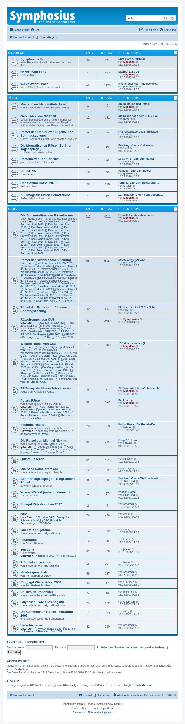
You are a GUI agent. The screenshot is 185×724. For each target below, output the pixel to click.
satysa (127, 161)
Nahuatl (56, 446)
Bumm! (63, 449)
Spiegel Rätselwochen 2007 (41, 504)
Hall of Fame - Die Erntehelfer (136, 424)
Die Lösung (125, 400)
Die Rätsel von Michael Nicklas (43, 440)
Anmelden (14, 642)
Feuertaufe (28, 540)
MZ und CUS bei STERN (36, 378)
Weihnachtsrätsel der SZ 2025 (53, 263)
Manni (127, 539)
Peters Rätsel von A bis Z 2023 (46, 414)
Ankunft (26, 449)
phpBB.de (108, 708)
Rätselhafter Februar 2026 (39, 159)
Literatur (69, 628)
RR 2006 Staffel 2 (50, 328)
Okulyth (127, 185)
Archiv (12, 209)
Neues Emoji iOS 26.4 (131, 259)
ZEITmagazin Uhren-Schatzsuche (45, 195)
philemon (128, 591)
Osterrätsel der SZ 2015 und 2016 (54, 300)
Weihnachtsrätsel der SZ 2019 (56, 286)
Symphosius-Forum (35, 59)
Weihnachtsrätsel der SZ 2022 (56, 274)
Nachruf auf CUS (33, 72)
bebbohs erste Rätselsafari (51, 430)
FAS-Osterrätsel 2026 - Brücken (138, 131)
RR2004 (64, 331)
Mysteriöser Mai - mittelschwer (43, 104)
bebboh (127, 427)
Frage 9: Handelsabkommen (136, 215)
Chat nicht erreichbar (131, 58)
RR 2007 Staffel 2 (50, 325)
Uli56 (126, 134)
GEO (23, 514)
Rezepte (26, 631)
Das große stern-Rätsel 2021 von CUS (51, 355)
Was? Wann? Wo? (34, 84)
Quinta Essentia (32, 459)
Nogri (126, 562)
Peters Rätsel (30, 400)
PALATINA (28, 171)
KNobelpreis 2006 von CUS (46, 372)
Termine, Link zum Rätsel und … (138, 182)
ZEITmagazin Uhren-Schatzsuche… (140, 388)
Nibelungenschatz (34, 572)
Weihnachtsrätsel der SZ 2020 (46, 282)
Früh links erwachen (35, 562)
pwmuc (127, 118)
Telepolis (27, 549)
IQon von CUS (43, 350)
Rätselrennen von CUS (37, 319)
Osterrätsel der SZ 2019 (36, 289)
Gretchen (128, 581)
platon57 (128, 262)
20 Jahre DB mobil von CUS (38, 358)
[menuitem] (35, 30)
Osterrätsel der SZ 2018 (52, 292)
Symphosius (131, 319)
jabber (127, 549)
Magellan (129, 61)
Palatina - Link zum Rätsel (134, 170)
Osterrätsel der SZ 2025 (36, 266)
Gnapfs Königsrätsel (36, 530)
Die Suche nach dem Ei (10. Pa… (138, 115)
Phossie (128, 458)
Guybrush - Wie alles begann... (43, 602)
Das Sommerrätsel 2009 (43, 250)
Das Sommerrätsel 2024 (50, 221)
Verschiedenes (31, 625)
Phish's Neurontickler (36, 592)
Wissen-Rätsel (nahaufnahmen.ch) (46, 492)
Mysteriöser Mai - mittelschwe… (138, 83)
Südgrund (129, 481)
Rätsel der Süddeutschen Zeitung (45, 260)
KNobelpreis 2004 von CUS (57, 376)
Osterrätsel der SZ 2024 (52, 269)
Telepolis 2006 (44, 555)
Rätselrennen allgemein (49, 322)
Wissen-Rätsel (127, 491)
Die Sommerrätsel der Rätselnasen (46, 215)
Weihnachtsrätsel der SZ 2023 (46, 270)
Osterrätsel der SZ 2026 (38, 116)
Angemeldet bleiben (153, 647)
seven (35, 452)
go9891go (129, 173)
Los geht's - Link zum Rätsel (136, 158)
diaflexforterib (143, 685)
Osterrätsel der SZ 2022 (36, 277)
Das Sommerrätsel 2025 (38, 183)
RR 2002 (43, 337)
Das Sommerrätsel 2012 (43, 244)
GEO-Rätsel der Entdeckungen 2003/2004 (41, 522)
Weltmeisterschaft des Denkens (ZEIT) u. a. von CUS (48, 353)
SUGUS (128, 443)
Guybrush (129, 601)
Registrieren (34, 642)
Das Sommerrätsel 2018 (43, 233)
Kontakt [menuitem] (85, 695)
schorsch (128, 504)
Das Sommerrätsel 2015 (43, 238)
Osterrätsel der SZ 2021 (52, 280)
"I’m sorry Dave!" (52, 452)
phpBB (80, 704)
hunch (51, 449)
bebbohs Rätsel (32, 425)
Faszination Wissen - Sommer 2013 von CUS (47, 360)
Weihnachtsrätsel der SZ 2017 (46, 293)
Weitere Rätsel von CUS (38, 344)
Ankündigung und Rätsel (134, 103)
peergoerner (130, 86)
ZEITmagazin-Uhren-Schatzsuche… (140, 194)
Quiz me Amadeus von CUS (51, 370)
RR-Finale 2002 (62, 337)
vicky (126, 611)
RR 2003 (54, 334)
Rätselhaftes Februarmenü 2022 (48, 412)
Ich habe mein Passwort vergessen (117, 647)
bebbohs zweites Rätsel (47, 432)
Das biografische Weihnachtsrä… (139, 478)
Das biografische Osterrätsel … (138, 145)
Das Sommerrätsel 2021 (43, 227)
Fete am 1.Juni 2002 (48, 631)
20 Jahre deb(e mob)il (131, 343)
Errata (39, 449)
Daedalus (41, 446)
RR (125, 529)
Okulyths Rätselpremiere (39, 469)
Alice (68, 446)
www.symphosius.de (48, 628)
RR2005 (49, 331)
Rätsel (13, 98)
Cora (126, 148)
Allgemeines (16, 53)
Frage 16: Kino (127, 440)
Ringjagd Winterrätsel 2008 (40, 582)
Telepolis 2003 (66, 555)
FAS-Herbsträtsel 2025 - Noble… (138, 307)
